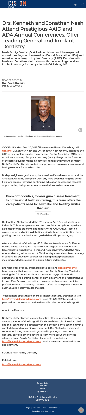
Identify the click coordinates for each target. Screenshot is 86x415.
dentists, (7, 150)
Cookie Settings (54, 408)
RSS (44, 408)
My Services (43, 391)
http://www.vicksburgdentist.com (21, 299)
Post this (43, 214)
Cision (47, 411)
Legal (28, 408)
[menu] (3, 4)
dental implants (67, 268)
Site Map (37, 408)
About (42, 388)
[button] (75, 4)
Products (43, 386)
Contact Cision (42, 383)
